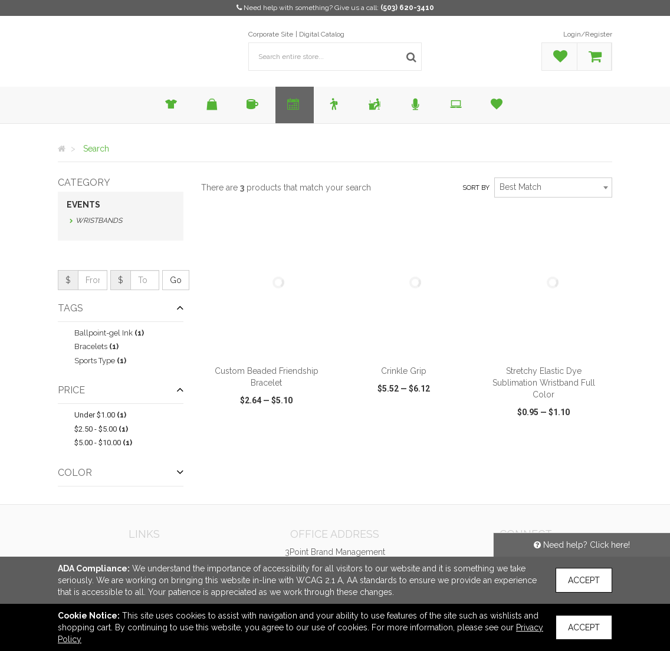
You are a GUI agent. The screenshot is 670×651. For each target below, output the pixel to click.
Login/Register (587, 34)
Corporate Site (270, 34)
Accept (584, 580)
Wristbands (98, 220)
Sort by (476, 188)
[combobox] (553, 187)
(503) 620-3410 (407, 8)
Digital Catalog (321, 34)
